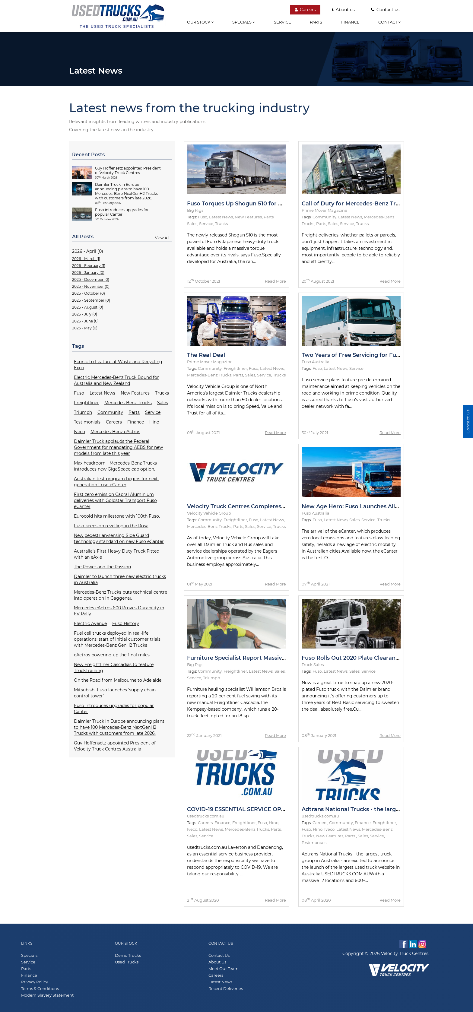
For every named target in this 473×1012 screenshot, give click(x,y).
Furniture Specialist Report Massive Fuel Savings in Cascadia (270, 658)
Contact (389, 22)
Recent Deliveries (225, 988)
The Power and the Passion (102, 566)
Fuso (79, 393)
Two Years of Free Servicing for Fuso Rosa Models (370, 355)
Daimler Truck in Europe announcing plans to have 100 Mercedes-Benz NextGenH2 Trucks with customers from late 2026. (119, 727)
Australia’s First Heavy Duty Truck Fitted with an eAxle (116, 554)
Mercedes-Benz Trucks (128, 402)
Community (110, 412)
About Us (217, 962)
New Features (135, 393)
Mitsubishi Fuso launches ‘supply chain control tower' (115, 693)
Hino (154, 422)
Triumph (83, 412)
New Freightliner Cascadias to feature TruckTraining (114, 667)
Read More (275, 281)
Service (282, 22)
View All (162, 238)
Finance (350, 22)
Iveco (79, 431)
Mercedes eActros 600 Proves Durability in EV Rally (119, 611)
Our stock (200, 22)
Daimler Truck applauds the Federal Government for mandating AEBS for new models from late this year (118, 447)
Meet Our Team (223, 968)
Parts (316, 22)
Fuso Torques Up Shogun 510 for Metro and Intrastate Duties (271, 203)
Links (26, 943)
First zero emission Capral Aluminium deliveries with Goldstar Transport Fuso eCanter (115, 500)
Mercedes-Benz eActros (115, 431)
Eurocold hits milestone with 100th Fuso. (117, 516)
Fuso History (125, 623)
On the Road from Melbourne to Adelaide (117, 680)
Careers (305, 9)
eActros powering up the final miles (112, 655)
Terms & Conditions (40, 988)
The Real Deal (206, 355)
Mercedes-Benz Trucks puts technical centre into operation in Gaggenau (120, 595)
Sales (162, 402)
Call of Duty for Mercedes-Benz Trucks (355, 203)
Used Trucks (126, 962)
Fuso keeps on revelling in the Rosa (111, 525)
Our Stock (126, 943)
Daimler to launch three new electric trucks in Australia (120, 579)
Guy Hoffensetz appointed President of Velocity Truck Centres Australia (115, 746)
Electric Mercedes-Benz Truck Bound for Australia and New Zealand (116, 380)
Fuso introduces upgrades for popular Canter (114, 708)
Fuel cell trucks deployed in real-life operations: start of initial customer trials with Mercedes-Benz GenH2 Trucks (117, 639)
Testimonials (87, 422)
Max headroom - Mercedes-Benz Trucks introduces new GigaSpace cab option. (115, 466)
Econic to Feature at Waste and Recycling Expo (118, 364)
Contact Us (220, 943)
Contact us (385, 9)
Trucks (162, 393)
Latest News (102, 393)
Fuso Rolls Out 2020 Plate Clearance (352, 658)
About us (343, 9)
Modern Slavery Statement (47, 995)
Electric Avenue (90, 623)
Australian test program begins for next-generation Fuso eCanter (116, 481)
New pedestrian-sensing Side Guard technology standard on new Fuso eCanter (119, 538)
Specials (243, 22)
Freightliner (86, 402)
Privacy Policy (34, 981)
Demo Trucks (128, 955)
